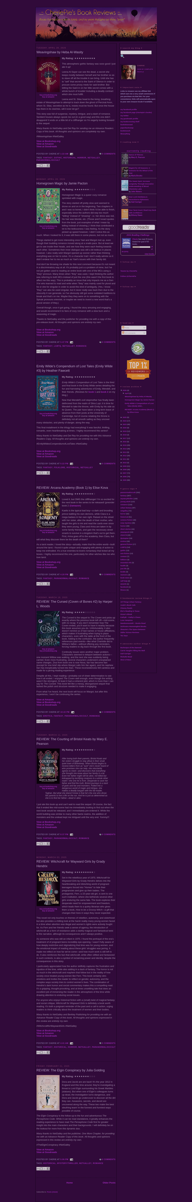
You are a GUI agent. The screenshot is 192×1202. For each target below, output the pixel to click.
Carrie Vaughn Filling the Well (133, 651)
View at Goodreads (47, 146)
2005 (124, 480)
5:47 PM (64, 342)
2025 (124, 417)
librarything (125, 134)
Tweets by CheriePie (129, 271)
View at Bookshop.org (48, 141)
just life (124, 569)
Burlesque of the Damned (131, 648)
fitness (123, 590)
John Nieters (136, 192)
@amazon (74, 505)
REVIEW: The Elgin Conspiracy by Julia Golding (71, 1070)
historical (69, 158)
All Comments (128, 333)
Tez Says (124, 636)
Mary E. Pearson (138, 157)
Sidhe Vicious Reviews (130, 632)
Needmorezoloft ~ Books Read (133, 623)
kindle (123, 572)
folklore (59, 467)
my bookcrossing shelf (130, 122)
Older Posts (109, 1182)
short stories (126, 529)
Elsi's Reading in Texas (130, 611)
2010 (124, 463)
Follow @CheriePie (128, 276)
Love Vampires (127, 620)
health (123, 566)
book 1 (92, 392)
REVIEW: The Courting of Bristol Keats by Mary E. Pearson (72, 741)
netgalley (94, 158)
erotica (48, 716)
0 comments (109, 154)
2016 (124, 442)
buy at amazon (48, 97)
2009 (124, 466)
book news (125, 578)
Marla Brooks (136, 176)
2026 (124, 390)
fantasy (48, 158)
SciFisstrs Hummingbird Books (133, 626)
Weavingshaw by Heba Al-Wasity (60, 52)
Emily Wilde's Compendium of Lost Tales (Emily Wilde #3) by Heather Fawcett (75, 368)
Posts (125, 328)
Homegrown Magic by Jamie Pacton (62, 183)
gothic (58, 158)
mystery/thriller (67, 1163)
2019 (124, 431)
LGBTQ (57, 346)
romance (81, 346)
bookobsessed (127, 125)
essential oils (126, 563)
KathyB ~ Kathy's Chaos (131, 617)
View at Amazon (45, 143)
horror (81, 158)
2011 (124, 459)
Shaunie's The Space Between (133, 629)
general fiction (126, 544)
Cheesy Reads (126, 608)
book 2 (104, 392)
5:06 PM (64, 1159)
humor (123, 526)
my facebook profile (129, 109)
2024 (124, 421)
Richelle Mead (126, 657)
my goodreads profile (129, 119)
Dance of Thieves (136, 155)
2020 (124, 428)
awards (123, 584)
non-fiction (125, 553)
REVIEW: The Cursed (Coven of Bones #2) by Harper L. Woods (75, 604)
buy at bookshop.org (48, 95)
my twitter (125, 116)
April (127, 393)
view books (149, 254)
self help (124, 581)
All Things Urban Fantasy (131, 602)
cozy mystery (126, 523)
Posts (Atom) (52, 1192)
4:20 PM (64, 575)
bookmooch (125, 131)
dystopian (125, 538)
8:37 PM (64, 834)
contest (124, 556)
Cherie (135, 239)
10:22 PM (65, 712)
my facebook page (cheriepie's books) (136, 112)
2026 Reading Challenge (137, 235)
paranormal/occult (48, 160)
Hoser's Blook (126, 614)
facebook (124, 587)
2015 (124, 445)
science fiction (127, 520)
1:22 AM (64, 154)
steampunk (125, 532)
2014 (124, 449)
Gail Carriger (136, 202)
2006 (124, 476)
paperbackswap (127, 128)
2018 (124, 435)
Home (69, 1182)
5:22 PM (64, 464)
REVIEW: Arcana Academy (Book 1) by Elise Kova (72, 487)
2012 (124, 456)
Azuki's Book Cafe (128, 605)
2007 (124, 473)
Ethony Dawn (136, 215)
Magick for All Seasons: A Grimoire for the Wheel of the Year (141, 170)
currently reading (139, 151)
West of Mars (126, 660)
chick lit (124, 535)
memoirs (124, 575)
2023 (124, 424)
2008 (124, 469)
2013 (124, 452)
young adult (125, 502)
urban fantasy (126, 508)
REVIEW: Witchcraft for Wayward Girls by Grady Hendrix (71, 864)
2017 (124, 438)
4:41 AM (64, 1043)
